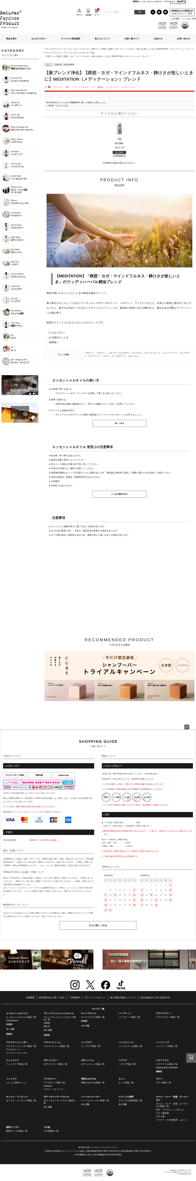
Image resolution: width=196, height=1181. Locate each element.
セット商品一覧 (126, 1082)
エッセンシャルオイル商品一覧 (21, 1017)
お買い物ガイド (131, 38)
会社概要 (175, 19)
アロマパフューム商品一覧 (56, 1046)
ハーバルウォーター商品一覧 (95, 1100)
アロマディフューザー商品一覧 (21, 1046)
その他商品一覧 (51, 1131)
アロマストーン (13, 1049)
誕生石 (47, 1026)
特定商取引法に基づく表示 (52, 997)
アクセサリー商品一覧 (54, 1082)
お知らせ (158, 38)
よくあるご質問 (189, 19)
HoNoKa (48, 1086)
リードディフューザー (17, 1053)
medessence (12, 1020)
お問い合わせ (183, 38)
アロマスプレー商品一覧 (168, 1017)
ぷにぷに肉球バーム (15, 1082)
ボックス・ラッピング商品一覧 (21, 1100)
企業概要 (30, 997)
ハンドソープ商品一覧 (166, 1046)
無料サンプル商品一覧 (17, 1131)
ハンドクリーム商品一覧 (130, 1046)
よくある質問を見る (119, 494)
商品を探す (11, 38)
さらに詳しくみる (98, 925)
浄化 (92, 53)
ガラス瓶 (160, 1116)
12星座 (47, 1023)
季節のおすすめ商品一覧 (93, 1082)
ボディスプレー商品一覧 (55, 1064)
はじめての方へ (38, 38)
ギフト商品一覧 (163, 1082)
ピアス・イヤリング (53, 1089)
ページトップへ (186, 727)
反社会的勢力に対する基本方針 (155, 997)
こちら (35, 793)
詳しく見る (119, 423)
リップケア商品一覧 (90, 1046)
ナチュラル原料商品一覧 (130, 1100)
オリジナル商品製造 (70, 38)
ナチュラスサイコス (52, 49)
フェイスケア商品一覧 (17, 1064)
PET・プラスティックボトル (170, 1109)
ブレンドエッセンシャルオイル (76, 49)
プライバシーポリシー (95, 997)
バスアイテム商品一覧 (166, 1064)
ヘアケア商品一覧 (127, 1064)
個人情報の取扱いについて (123, 997)
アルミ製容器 (162, 1113)
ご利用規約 (74, 997)
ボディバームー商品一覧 (93, 1064)
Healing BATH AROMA (167, 1067)
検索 (139, 12)
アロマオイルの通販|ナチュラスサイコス (177, 1172)
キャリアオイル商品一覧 (93, 1017)
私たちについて (102, 38)
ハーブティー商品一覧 (129, 1017)
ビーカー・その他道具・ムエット (172, 1120)
